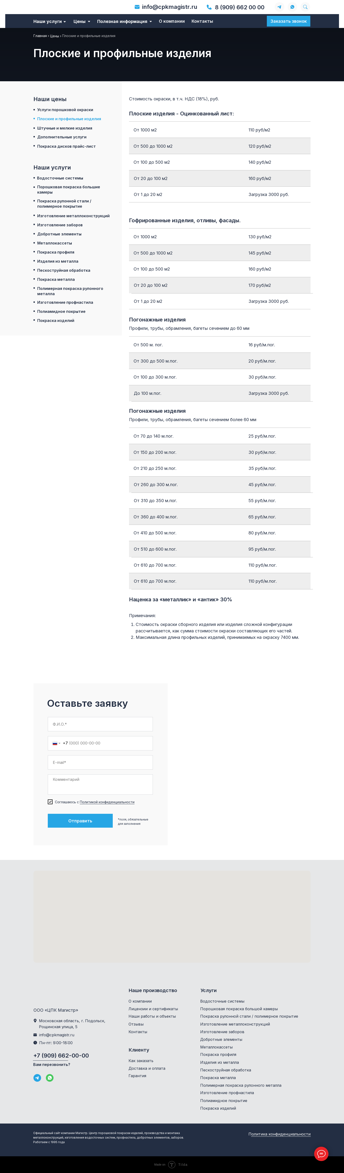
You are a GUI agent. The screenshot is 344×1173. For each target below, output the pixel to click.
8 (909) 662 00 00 (239, 7)
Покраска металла (56, 279)
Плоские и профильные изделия (69, 118)
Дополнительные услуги (61, 137)
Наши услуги (47, 21)
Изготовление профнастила (65, 302)
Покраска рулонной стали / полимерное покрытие (64, 204)
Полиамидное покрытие (61, 311)
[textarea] (100, 784)
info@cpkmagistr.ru (169, 6)
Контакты (202, 21)
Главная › (41, 36)
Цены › (55, 36)
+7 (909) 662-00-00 (61, 1055)
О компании (172, 21)
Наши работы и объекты (152, 1016)
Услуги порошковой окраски (65, 109)
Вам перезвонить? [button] (51, 1064)
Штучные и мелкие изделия (64, 128)
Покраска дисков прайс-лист (66, 146)
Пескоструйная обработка (63, 270)
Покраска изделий (55, 320)
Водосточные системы (60, 178)
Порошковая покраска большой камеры (239, 1008)
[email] (100, 762)
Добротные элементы (59, 234)
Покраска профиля (55, 252)
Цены (80, 21)
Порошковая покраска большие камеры (68, 190)
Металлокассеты (54, 243)
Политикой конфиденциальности (107, 802)
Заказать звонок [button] (288, 21)
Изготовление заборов (60, 225)
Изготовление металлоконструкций (73, 215)
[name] (100, 724)
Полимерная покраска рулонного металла (70, 291)
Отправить (80, 820)
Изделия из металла (57, 261)
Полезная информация (122, 21)
